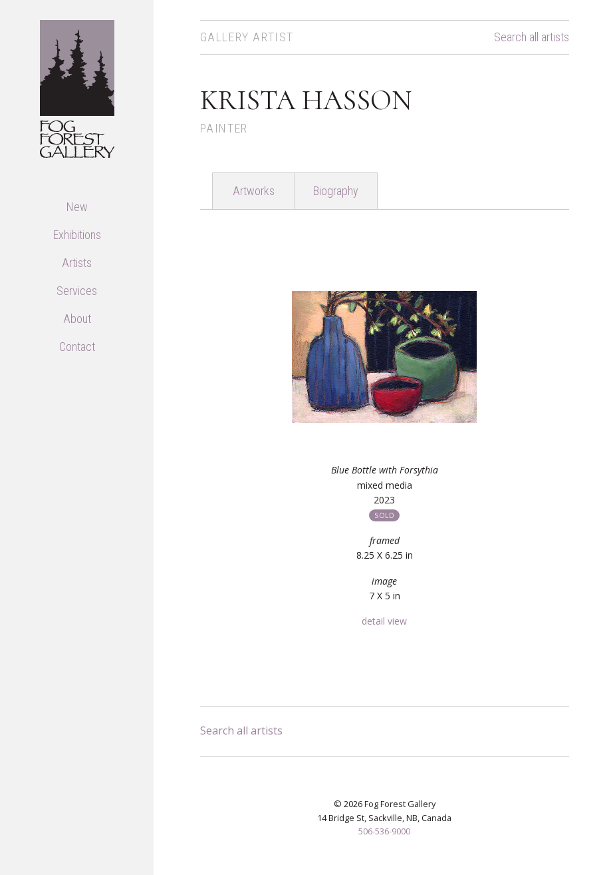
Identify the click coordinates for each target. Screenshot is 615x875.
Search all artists (531, 37)
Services (77, 291)
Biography (335, 191)
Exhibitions (77, 235)
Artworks (254, 191)
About (77, 319)
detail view (384, 621)
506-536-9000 (384, 831)
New (77, 207)
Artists (77, 263)
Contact (77, 347)
